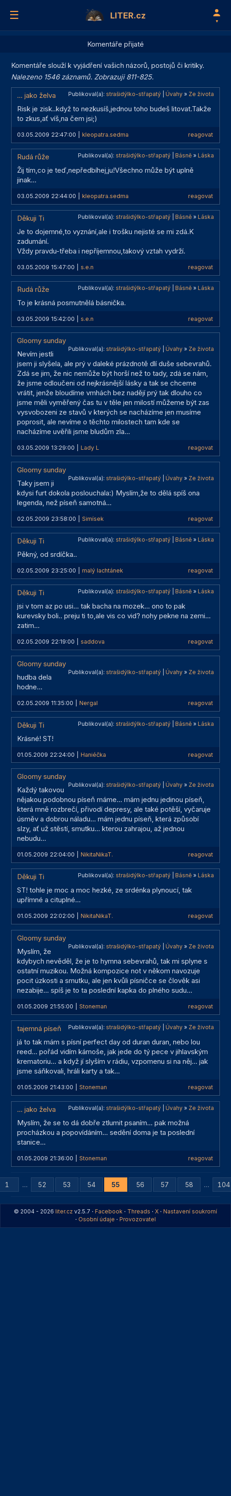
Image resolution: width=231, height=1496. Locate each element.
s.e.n (87, 267)
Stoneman (93, 1006)
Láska (206, 155)
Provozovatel (137, 1219)
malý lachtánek (102, 570)
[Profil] (216, 15)
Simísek (93, 518)
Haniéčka (93, 754)
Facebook (109, 1211)
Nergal (88, 703)
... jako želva (36, 95)
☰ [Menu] (14, 15)
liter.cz (64, 1211)
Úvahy (174, 93)
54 (91, 1184)
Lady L (90, 447)
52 (42, 1184)
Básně (183, 155)
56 (140, 1184)
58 (189, 1184)
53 (67, 1184)
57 (164, 1184)
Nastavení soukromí (190, 1211)
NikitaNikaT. (97, 854)
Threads (138, 1211)
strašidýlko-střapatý (133, 93)
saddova (93, 641)
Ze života (201, 93)
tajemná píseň (39, 1028)
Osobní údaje (96, 1219)
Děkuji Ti (30, 218)
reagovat (200, 134)
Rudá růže (33, 156)
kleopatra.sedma (105, 134)
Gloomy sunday (41, 340)
